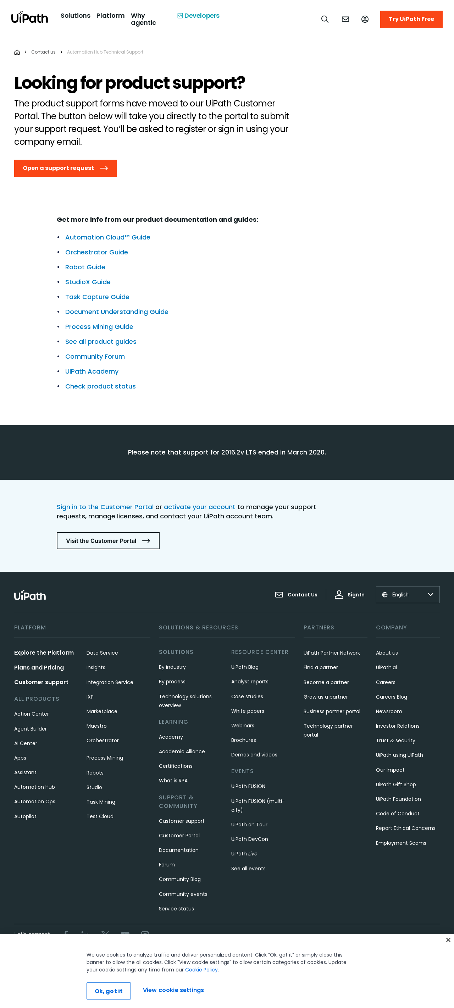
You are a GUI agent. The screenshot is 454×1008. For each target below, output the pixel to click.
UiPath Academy (91, 371)
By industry (172, 667)
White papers (247, 711)
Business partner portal (332, 711)
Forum (167, 864)
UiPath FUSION (248, 786)
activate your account (200, 506)
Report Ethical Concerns (406, 828)
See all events (248, 868)
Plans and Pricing (39, 667)
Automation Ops (34, 801)
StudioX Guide (88, 281)
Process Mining (105, 757)
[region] (227, 971)
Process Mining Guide (99, 326)
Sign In (350, 594)
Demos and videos (254, 754)
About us (387, 652)
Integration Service (110, 682)
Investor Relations (398, 725)
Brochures (243, 740)
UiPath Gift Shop (396, 784)
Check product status (100, 386)
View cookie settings (173, 990)
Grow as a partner (326, 696)
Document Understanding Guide (116, 311)
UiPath (244, 853)
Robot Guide (85, 267)
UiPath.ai (386, 667)
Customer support (41, 682)
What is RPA (173, 780)
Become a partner (326, 682)
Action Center (31, 713)
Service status (176, 908)
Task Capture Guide (97, 296)
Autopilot (25, 816)
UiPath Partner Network (332, 652)
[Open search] (325, 19)
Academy (171, 736)
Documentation (179, 850)
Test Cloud (100, 816)
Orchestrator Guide (96, 252)
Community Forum (95, 356)
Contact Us (296, 594)
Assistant (25, 772)
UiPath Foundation (398, 799)
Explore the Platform (44, 653)
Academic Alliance (182, 751)
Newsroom (389, 711)
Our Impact (390, 769)
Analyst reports (249, 681)
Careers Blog (391, 696)
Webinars (242, 725)
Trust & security (395, 740)
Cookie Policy (201, 969)
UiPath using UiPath (399, 755)
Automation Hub (34, 787)
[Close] (448, 940)
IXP (90, 696)
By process (172, 681)
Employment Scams (401, 843)
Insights (96, 667)
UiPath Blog (245, 667)
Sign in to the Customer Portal (105, 506)
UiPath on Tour (249, 824)
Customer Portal (179, 835)
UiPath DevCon (249, 839)
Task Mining (101, 801)
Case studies (247, 696)
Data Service (102, 652)
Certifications (176, 766)
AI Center (25, 743)
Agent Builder (30, 728)
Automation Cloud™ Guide (107, 237)
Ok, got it (109, 991)
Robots (95, 772)
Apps (20, 757)
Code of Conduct (398, 813)
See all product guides (101, 341)
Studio (94, 787)
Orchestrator (103, 740)
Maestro (97, 725)
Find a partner (321, 667)
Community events (183, 894)
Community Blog (180, 879)
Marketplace (102, 711)
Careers (385, 682)
